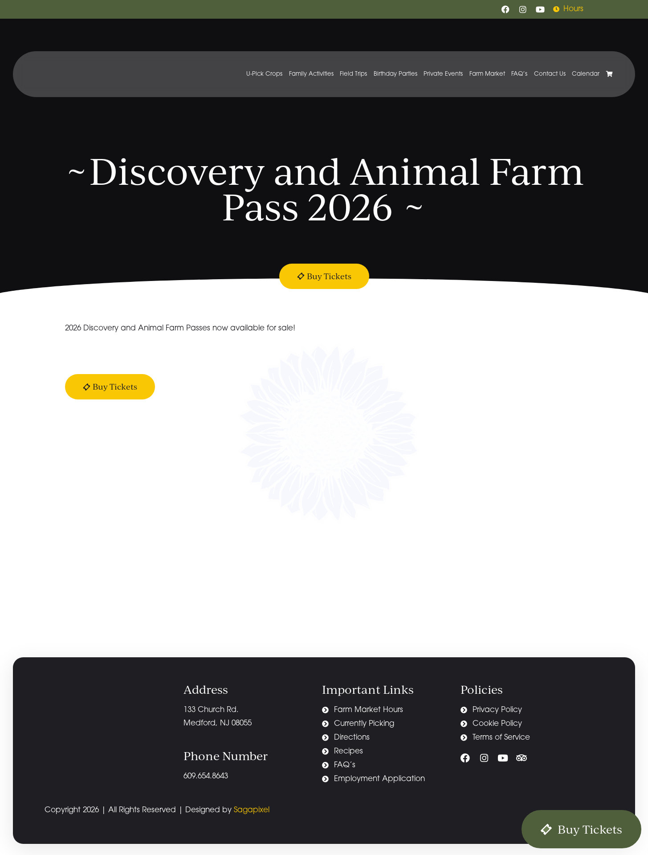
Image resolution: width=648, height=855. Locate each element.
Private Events (443, 74)
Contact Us (550, 74)
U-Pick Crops (264, 74)
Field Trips (353, 74)
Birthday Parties (395, 74)
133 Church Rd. (212, 710)
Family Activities (311, 74)
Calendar (585, 74)
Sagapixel (251, 810)
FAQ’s (519, 74)
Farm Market (487, 74)
